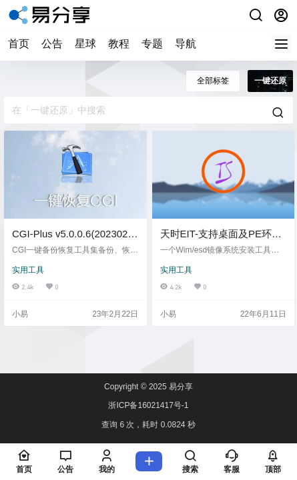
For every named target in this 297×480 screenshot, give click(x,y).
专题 (152, 43)
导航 (185, 43)
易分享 (180, 386)
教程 (118, 43)
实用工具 (28, 270)
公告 (52, 43)
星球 (85, 43)
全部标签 (213, 80)
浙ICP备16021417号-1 (148, 405)
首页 (18, 43)
